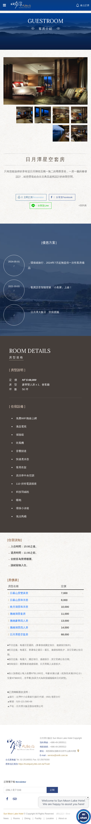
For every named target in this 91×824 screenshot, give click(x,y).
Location (50, 818)
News (6, 818)
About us (63, 818)
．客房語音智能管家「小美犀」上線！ (49, 286)
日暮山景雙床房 (20, 593)
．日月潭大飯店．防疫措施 (43, 310)
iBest (68, 814)
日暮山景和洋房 (20, 599)
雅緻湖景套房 (18, 613)
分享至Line (43, 204)
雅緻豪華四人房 (20, 619)
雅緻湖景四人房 (20, 626)
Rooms (16, 818)
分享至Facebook (64, 196)
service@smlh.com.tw (57, 754)
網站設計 (60, 814)
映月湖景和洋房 (20, 606)
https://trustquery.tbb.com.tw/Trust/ (34, 762)
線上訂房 (82, 5)
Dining (27, 818)
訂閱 (52, 789)
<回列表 (81, 204)
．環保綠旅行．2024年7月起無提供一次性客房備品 (55, 265)
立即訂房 (34, 196)
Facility (38, 818)
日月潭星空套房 (20, 633)
